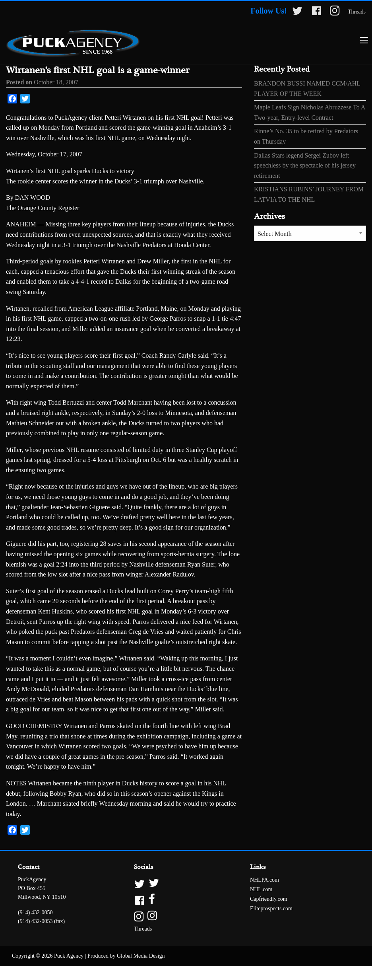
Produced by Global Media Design (126, 956)
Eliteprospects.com (271, 908)
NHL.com (261, 889)
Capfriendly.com (268, 899)
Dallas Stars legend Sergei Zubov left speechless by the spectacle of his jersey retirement (305, 165)
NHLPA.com (264, 880)
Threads (357, 12)
